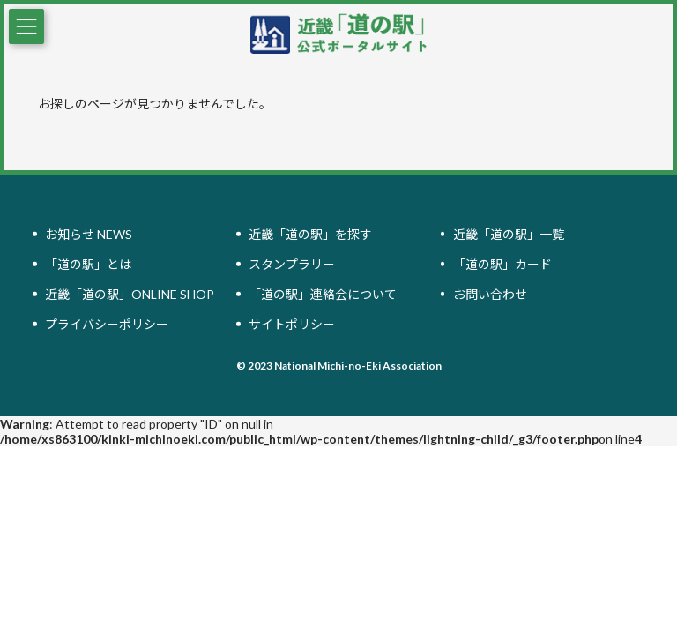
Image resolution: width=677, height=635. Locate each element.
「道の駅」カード (502, 264)
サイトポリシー (292, 324)
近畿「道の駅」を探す (310, 234)
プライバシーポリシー (106, 324)
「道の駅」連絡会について (323, 294)
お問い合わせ (490, 294)
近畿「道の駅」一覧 (508, 234)
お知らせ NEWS (88, 234)
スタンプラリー (292, 264)
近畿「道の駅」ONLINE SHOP (129, 294)
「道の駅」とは (88, 264)
